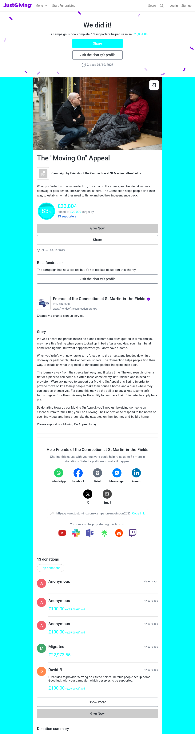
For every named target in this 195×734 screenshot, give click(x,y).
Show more (101, 703)
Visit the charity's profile (97, 55)
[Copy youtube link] (62, 533)
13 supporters (67, 216)
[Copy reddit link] (119, 533)
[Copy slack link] (76, 533)
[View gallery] (154, 85)
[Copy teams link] (90, 533)
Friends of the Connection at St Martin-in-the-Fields (105, 173)
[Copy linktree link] (104, 534)
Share (97, 43)
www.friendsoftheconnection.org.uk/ (75, 308)
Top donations (50, 568)
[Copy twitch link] (133, 533)
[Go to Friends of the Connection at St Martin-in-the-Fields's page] (44, 303)
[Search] (156, 5)
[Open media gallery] (97, 113)
